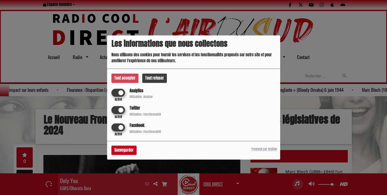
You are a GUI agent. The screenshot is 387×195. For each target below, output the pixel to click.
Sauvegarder (124, 150)
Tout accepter (124, 78)
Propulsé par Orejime (264, 149)
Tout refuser (154, 78)
